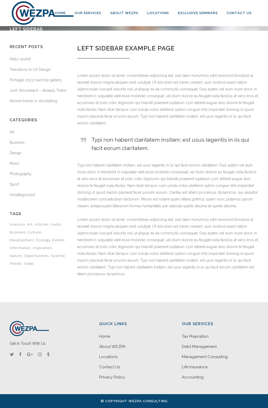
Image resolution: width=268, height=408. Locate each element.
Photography (21, 174)
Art (12, 132)
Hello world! (20, 59)
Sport (14, 184)
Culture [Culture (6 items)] (34, 232)
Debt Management (199, 346)
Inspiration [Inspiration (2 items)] (42, 248)
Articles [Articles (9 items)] (41, 224)
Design (15, 153)
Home (231, 29)
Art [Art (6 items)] (29, 224)
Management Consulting (205, 356)
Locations (108, 356)
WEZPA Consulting (148, 401)
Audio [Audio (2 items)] (56, 224)
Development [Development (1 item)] (22, 240)
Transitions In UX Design (30, 69)
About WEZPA (112, 346)
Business (17, 142)
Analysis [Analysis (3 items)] (17, 224)
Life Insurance (195, 367)
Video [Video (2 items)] (29, 264)
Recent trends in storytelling (33, 101)
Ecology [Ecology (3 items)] (43, 240)
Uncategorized (22, 195)
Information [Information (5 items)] (20, 248)
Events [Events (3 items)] (58, 240)
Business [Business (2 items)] (18, 232)
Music (15, 163)
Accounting (193, 377)
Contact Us (109, 367)
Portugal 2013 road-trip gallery (36, 80)
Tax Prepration (195, 336)
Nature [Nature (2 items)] (16, 256)
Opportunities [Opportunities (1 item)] (36, 256)
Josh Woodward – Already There (38, 90)
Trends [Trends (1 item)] (16, 264)
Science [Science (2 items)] (58, 256)
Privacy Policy (112, 377)
